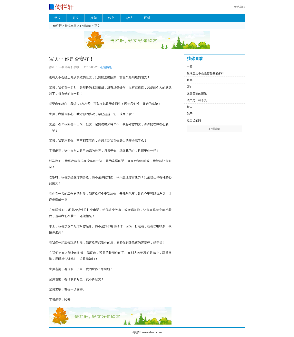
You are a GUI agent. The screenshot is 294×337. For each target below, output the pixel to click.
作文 (111, 18)
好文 (75, 18)
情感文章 (70, 25)
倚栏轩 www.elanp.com (147, 332)
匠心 (190, 86)
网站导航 (239, 7)
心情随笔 (85, 25)
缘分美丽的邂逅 (197, 93)
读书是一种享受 (197, 100)
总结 (129, 18)
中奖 (190, 66)
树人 (190, 107)
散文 (58, 18)
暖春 (190, 80)
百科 (147, 18)
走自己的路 (194, 120)
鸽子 (190, 113)
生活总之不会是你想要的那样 (205, 73)
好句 (93, 18)
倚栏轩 (57, 25)
